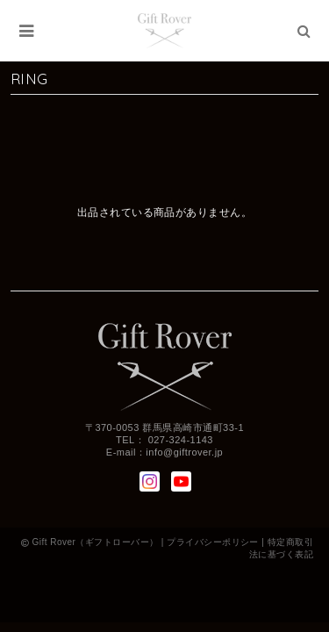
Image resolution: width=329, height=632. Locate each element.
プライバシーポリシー (213, 542)
